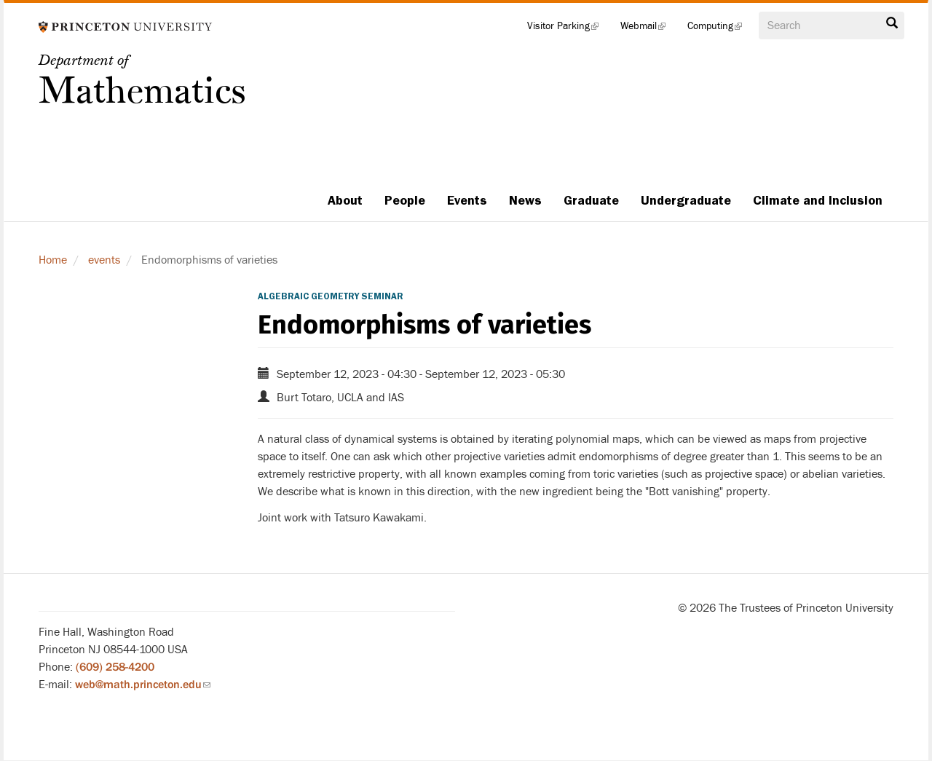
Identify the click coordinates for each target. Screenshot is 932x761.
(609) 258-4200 (115, 667)
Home (53, 260)
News (525, 200)
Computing (720, 29)
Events (467, 200)
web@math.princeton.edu (142, 684)
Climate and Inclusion (817, 200)
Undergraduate (686, 200)
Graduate (591, 200)
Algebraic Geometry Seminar (330, 296)
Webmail (648, 29)
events (104, 260)
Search (892, 23)
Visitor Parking (568, 29)
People (404, 200)
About (345, 200)
